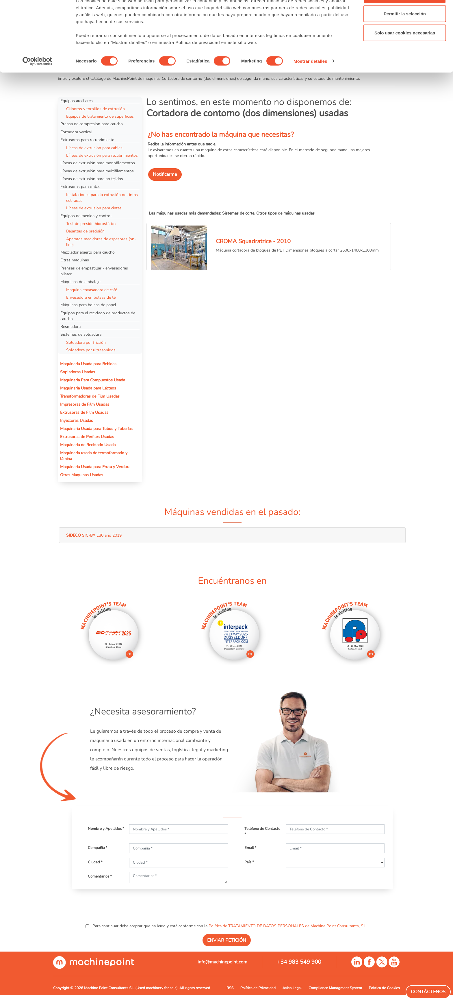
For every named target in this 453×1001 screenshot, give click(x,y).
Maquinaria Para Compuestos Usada (92, 380)
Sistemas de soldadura (80, 334)
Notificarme (165, 174)
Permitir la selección (405, 34)
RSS (229, 988)
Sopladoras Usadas (77, 372)
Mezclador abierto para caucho (87, 252)
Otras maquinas (74, 260)
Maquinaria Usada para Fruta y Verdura (95, 467)
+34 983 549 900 (299, 962)
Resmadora (70, 326)
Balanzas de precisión (85, 231)
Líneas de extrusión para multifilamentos (97, 171)
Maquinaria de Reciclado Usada (88, 445)
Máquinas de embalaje (80, 282)
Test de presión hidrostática (91, 223)
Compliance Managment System (335, 988)
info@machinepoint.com (222, 962)
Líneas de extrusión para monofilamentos (97, 163)
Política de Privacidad (258, 988)
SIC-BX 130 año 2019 (94, 535)
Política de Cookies (384, 988)
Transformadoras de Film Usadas (90, 396)
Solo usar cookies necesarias (404, 53)
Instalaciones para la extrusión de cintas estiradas (102, 197)
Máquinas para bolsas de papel (88, 305)
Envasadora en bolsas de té (91, 297)
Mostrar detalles (310, 81)
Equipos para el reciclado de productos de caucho (97, 316)
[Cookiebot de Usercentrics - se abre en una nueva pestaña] (37, 81)
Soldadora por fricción (86, 342)
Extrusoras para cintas (80, 186)
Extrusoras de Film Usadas (84, 412)
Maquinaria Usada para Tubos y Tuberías (96, 428)
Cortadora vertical (76, 132)
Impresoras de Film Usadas (84, 404)
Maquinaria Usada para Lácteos (88, 388)
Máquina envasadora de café (91, 290)
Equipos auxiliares (76, 101)
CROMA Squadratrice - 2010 (253, 241)
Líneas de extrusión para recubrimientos (102, 155)
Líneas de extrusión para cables (94, 148)
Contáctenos (428, 992)
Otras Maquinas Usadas (81, 475)
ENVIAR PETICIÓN (226, 940)
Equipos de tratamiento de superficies (100, 116)
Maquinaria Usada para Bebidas (88, 364)
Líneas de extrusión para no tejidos (91, 179)
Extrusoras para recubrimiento (87, 140)
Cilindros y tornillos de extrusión (95, 109)
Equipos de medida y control (86, 216)
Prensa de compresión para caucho (91, 124)
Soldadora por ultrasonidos (91, 350)
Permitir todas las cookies (405, 15)
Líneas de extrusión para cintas (94, 208)
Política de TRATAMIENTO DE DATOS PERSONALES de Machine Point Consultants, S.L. (288, 926)
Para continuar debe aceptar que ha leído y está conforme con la (229, 926)
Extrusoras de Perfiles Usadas (87, 436)
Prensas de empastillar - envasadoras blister (94, 271)
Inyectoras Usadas (76, 420)
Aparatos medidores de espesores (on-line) (101, 242)
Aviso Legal (292, 988)
